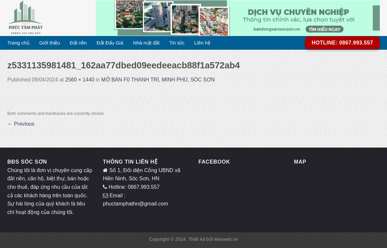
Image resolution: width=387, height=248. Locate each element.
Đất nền (78, 42)
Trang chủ (19, 42)
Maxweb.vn (226, 239)
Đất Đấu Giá (110, 42)
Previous (21, 124)
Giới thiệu (49, 42)
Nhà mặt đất (146, 42)
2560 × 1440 (79, 79)
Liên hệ (202, 42)
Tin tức (177, 42)
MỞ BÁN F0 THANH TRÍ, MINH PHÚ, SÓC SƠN (158, 79)
